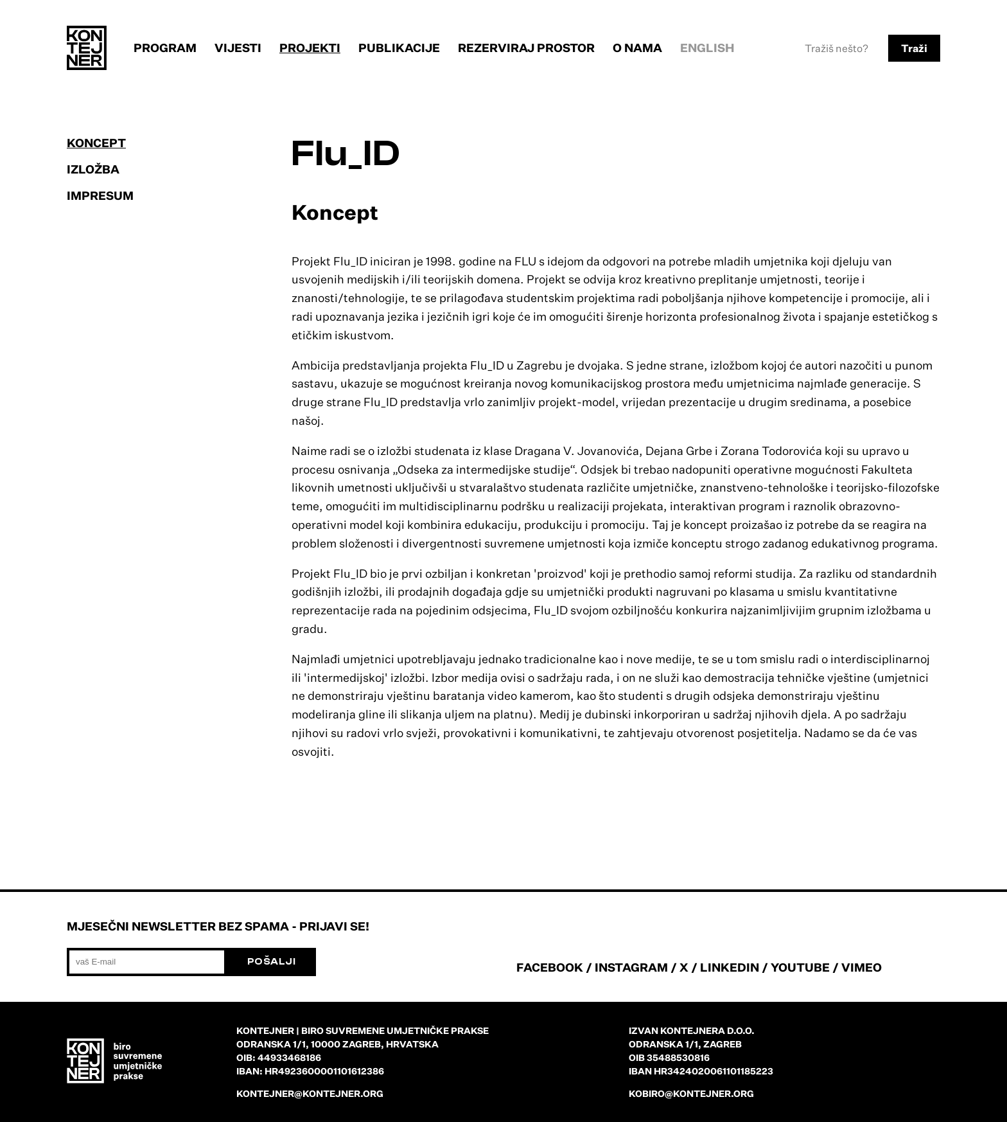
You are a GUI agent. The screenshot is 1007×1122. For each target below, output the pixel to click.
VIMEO (861, 967)
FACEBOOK (549, 967)
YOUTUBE (800, 967)
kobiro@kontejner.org (691, 1093)
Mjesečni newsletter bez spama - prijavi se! (218, 926)
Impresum (100, 195)
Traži (914, 48)
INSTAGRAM (631, 967)
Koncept (96, 143)
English (707, 47)
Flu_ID (346, 154)
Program (165, 47)
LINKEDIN (729, 967)
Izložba (93, 169)
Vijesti (238, 47)
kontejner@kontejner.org (309, 1093)
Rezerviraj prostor (526, 47)
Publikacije (399, 47)
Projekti (309, 47)
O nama (637, 47)
